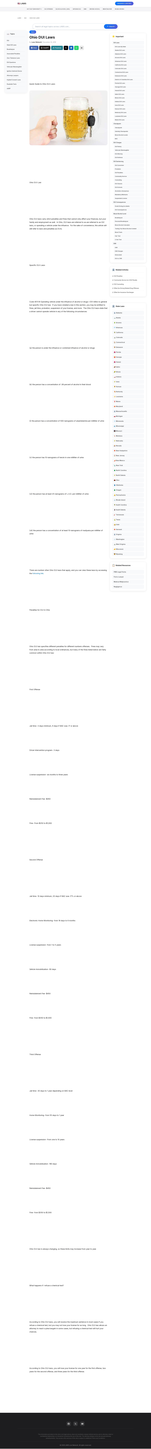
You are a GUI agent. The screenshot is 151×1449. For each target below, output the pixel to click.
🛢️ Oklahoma (118, 485)
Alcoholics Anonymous (122, 191)
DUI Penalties (119, 173)
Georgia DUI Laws (120, 87)
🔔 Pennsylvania (120, 495)
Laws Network (37, 42)
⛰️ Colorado (118, 338)
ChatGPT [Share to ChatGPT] (45, 48)
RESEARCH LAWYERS (124, 3)
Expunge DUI (77, 9)
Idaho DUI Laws (119, 94)
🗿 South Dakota (120, 510)
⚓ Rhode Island (119, 500)
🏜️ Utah (116, 525)
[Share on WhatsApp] (76, 48)
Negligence (118, 587)
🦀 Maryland (118, 406)
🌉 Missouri (118, 431)
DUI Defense (119, 158)
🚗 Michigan (118, 416)
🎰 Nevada (118, 446)
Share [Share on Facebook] (34, 48)
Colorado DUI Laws (121, 69)
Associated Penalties (13, 54)
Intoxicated (118, 255)
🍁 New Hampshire (120, 451)
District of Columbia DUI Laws (124, 80)
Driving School (95, 9)
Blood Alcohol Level (62, 9)
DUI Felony (118, 147)
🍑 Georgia (118, 357)
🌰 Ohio (116, 480)
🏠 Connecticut (119, 342)
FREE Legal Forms (120, 572)
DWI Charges (119, 251)
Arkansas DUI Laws (121, 61)
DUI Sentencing (118, 161)
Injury (33, 32)
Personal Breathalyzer (121, 221)
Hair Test (117, 236)
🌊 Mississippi (119, 426)
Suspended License (121, 198)
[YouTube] (82, 1424)
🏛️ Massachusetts (120, 411)
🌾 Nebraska (118, 441)
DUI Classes (118, 184)
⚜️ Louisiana (118, 397)
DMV (85, 9)
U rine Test (118, 240)
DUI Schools (118, 187)
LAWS (19, 18)
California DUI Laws (121, 65)
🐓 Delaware (118, 347)
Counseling (118, 180)
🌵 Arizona (117, 323)
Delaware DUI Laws (121, 76)
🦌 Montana (118, 436)
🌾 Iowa (116, 382)
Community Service (121, 176)
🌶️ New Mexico (119, 461)
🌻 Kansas (117, 387)
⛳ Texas (117, 520)
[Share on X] (66, 48)
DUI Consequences (120, 202)
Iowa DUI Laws (119, 105)
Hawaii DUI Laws (120, 91)
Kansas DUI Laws (120, 109)
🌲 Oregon (117, 490)
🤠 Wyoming (118, 554)
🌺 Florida (117, 352)
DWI (115, 244)
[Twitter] (75, 1424)
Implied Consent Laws (14, 80)
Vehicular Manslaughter (14, 67)
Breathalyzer (108, 9)
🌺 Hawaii (117, 362)
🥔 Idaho (117, 367)
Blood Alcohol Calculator (122, 225)
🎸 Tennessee (119, 515)
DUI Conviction (119, 165)
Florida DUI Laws (120, 83)
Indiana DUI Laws (120, 102)
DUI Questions (11, 62)
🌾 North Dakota (119, 475)
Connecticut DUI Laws (121, 72)
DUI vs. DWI (118, 259)
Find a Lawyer (119, 577)
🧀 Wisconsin (118, 549)
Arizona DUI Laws (120, 58)
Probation (118, 169)
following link (38, 574)
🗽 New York (118, 466)
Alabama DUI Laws (120, 54)
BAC (116, 139)
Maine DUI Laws (120, 120)
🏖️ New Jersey (119, 456)
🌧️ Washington (119, 539)
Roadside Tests (11, 84)
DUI (25, 18)
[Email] (81, 48)
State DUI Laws (11, 45)
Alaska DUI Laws (120, 50)
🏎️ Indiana (117, 377)
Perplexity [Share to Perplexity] (57, 48)
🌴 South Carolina (120, 505)
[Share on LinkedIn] (71, 48)
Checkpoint (117, 124)
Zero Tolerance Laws (13, 58)
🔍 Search (110, 27)
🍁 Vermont (118, 530)
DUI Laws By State (120, 47)
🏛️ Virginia (118, 535)
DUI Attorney (119, 154)
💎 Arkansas (118, 328)
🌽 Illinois (117, 372)
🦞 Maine (117, 401)
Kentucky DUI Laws (120, 113)
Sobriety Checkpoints (121, 131)
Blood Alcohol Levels (121, 135)
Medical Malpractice (121, 582)
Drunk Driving (121, 9)
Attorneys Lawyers (12, 76)
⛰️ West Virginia (119, 544)
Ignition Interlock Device (14, 71)
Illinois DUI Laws (120, 98)
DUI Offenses (47, 9)
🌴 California (118, 333)
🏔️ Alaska (117, 318)
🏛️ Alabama (118, 313)
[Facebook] (68, 1424)
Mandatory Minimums (121, 195)
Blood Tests (118, 232)
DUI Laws (116, 43)
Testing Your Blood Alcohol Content (125, 229)
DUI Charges (118, 143)
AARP (8, 89)
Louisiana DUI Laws (121, 116)
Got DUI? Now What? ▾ (32, 9)
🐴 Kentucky (118, 392)
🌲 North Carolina (120, 470)
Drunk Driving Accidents (122, 206)
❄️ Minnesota (119, 421)
